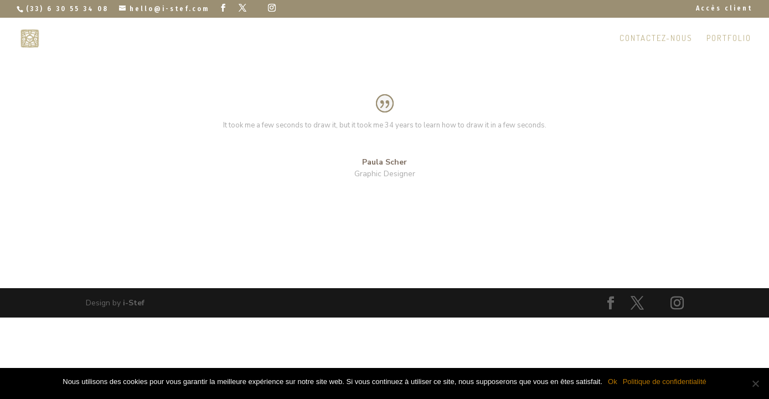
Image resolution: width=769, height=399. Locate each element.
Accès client (724, 8)
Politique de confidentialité (664, 381)
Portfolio (728, 38)
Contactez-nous (656, 38)
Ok (612, 381)
